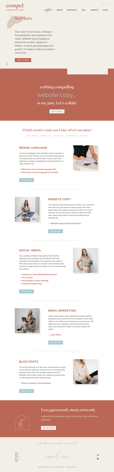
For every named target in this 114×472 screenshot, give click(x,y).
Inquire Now (26, 180)
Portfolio (72, 10)
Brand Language (32, 136)
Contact (94, 10)
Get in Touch (57, 111)
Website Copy (46, 136)
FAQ (83, 10)
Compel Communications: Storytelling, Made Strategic (14, 7)
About (60, 10)
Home (16, 452)
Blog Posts (84, 136)
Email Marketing (71, 136)
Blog (105, 10)
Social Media (58, 136)
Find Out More (23, 60)
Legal (16, 461)
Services (48, 10)
